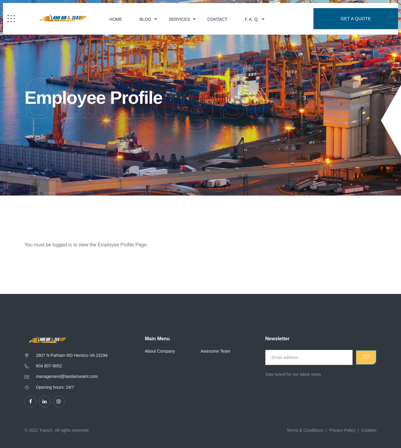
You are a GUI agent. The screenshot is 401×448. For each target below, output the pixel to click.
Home (116, 19)
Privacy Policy (342, 430)
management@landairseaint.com (67, 376)
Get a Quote (356, 18)
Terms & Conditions (305, 430)
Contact (217, 19)
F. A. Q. (252, 19)
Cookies (369, 430)
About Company (160, 351)
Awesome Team (215, 351)
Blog (145, 19)
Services (179, 19)
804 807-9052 (49, 365)
